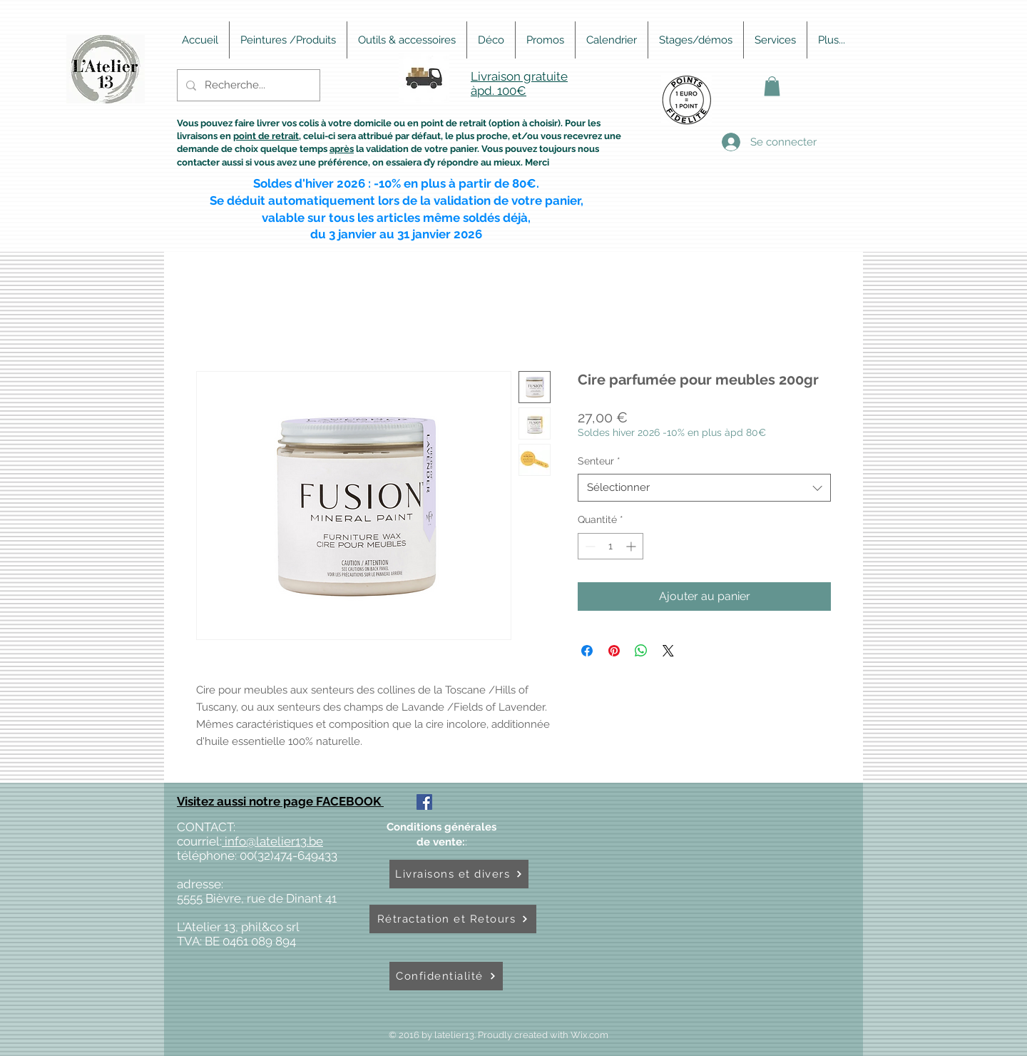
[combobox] (704, 488)
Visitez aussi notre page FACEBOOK (280, 801)
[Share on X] (668, 650)
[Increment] (632, 546)
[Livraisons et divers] (458, 874)
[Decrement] (589, 546)
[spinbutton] (610, 546)
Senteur (599, 461)
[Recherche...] (247, 85)
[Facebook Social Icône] (424, 802)
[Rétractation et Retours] (452, 919)
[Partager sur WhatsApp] (641, 650)
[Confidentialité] (446, 976)
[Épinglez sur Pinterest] (614, 650)
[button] (772, 86)
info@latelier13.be (272, 841)
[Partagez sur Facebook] (587, 650)
